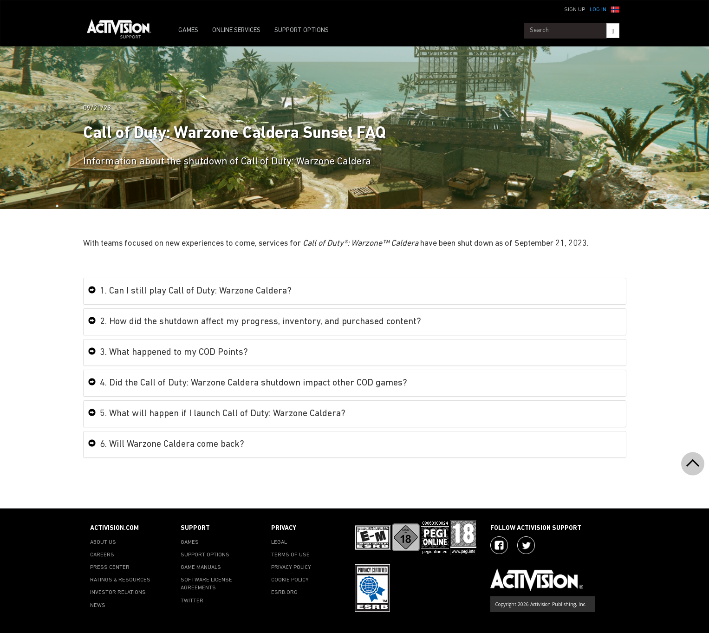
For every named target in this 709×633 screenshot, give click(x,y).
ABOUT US (103, 542)
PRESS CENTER (110, 567)
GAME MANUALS (201, 567)
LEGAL (279, 542)
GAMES (188, 30)
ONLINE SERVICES (236, 30)
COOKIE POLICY (290, 580)
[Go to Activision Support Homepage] (123, 30)
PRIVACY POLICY (291, 567)
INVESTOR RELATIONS (118, 592)
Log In (598, 10)
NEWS (97, 605)
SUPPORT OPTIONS (301, 30)
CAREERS (102, 555)
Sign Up (574, 10)
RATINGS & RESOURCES (120, 580)
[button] (615, 9)
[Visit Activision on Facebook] (499, 545)
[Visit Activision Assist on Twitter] (526, 545)
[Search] (612, 30)
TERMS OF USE (290, 555)
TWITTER (192, 601)
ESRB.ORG (284, 592)
